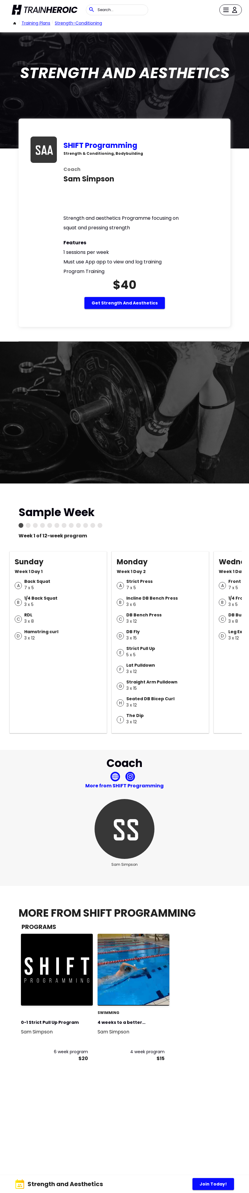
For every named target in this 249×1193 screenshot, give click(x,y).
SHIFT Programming (100, 145)
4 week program (147, 1052)
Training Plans (36, 23)
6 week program (71, 1052)
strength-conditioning (78, 23)
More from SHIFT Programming (124, 785)
